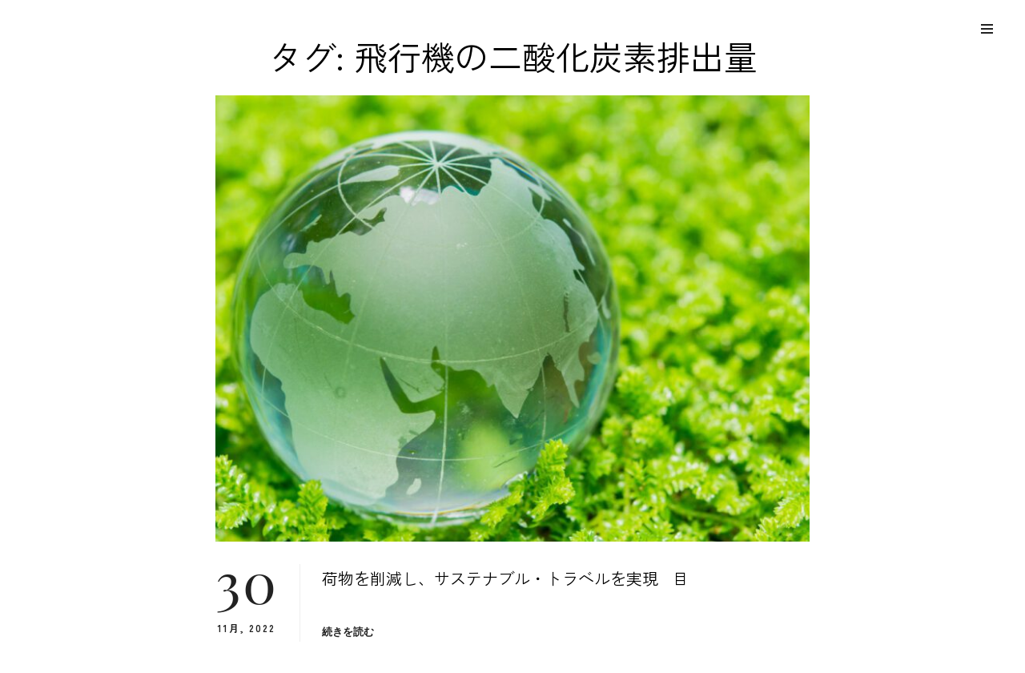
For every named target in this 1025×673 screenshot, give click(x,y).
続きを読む (348, 631)
